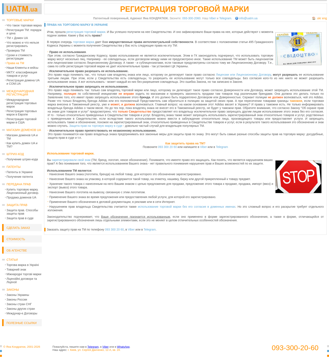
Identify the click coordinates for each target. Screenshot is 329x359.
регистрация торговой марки (85, 32)
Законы (13, 289)
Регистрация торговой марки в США (22, 120)
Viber (212, 18)
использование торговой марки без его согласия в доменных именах (186, 206)
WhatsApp (123, 346)
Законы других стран (21, 308)
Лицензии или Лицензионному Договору (243, 74)
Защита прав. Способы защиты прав (22, 212)
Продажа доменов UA (21, 197)
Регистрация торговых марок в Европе (22, 112)
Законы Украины (18, 295)
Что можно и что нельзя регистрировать (23, 44)
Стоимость (16, 239)
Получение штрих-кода (22, 159)
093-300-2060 (191, 18)
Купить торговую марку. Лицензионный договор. (23, 191)
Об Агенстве (17, 250)
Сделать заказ (18, 227)
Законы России (17, 299)
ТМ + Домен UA (17, 38)
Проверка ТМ (16, 50)
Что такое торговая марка (24, 25)
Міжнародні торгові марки (24, 274)
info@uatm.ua (248, 18)
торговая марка (83, 42)
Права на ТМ (15, 63)
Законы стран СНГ (19, 304)
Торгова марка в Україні (23, 265)
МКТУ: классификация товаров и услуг (22, 74)
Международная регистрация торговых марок (22, 103)
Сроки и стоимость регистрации (19, 56)
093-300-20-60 (295, 347)
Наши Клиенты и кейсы (22, 67)
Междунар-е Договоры (22, 313)
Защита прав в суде (20, 218)
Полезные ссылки (22, 323)
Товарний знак (16, 269)
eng (324, 18)
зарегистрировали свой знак (71, 160)
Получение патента (20, 176)
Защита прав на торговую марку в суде (96, 125)
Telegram (225, 18)
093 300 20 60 (167, 147)
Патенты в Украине (20, 172)
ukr (319, 18)
